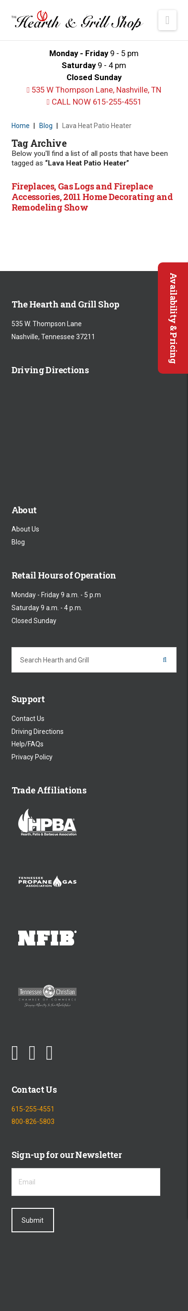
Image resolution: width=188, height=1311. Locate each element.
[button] (167, 20)
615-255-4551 (33, 1109)
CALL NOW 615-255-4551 (93, 101)
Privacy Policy (32, 757)
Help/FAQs (27, 744)
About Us (25, 529)
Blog (18, 542)
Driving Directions (37, 731)
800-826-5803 (33, 1121)
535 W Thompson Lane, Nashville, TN (94, 89)
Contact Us (27, 718)
